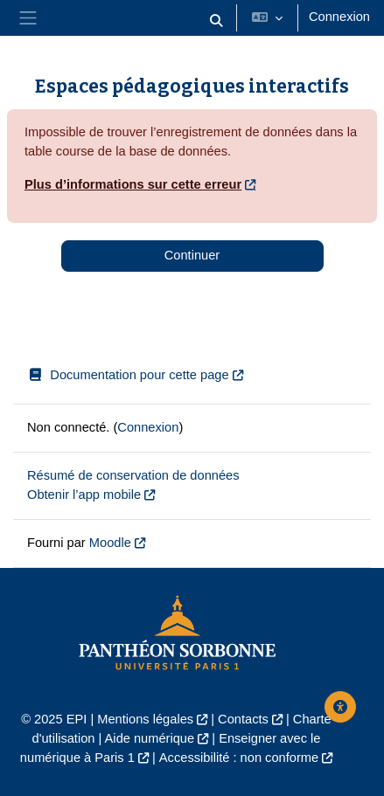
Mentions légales (145, 719)
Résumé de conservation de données (133, 475)
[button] (216, 21)
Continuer (192, 255)
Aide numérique (150, 738)
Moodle (110, 543)
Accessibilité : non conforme (238, 758)
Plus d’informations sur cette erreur (132, 184)
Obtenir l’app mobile (84, 495)
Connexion (339, 17)
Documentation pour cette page (128, 375)
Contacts (243, 719)
